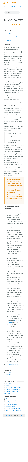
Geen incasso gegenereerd (13, 408)
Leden (19, 24)
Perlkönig (20, 415)
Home (7, 385)
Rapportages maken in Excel (13, 387)
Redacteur (14, 24)
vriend (16, 364)
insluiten (16, 320)
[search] (12, 12)
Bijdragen (8, 374)
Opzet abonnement (11, 399)
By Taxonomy (9, 383)
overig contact (10, 364)
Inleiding (9, 33)
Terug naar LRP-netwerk (10, 7)
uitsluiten (9, 322)
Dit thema (8, 415)
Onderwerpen (23, 7)
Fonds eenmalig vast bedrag (13, 410)
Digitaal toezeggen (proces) (13, 389)
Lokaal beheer (9, 378)
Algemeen (8, 372)
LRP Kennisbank (11, 2)
